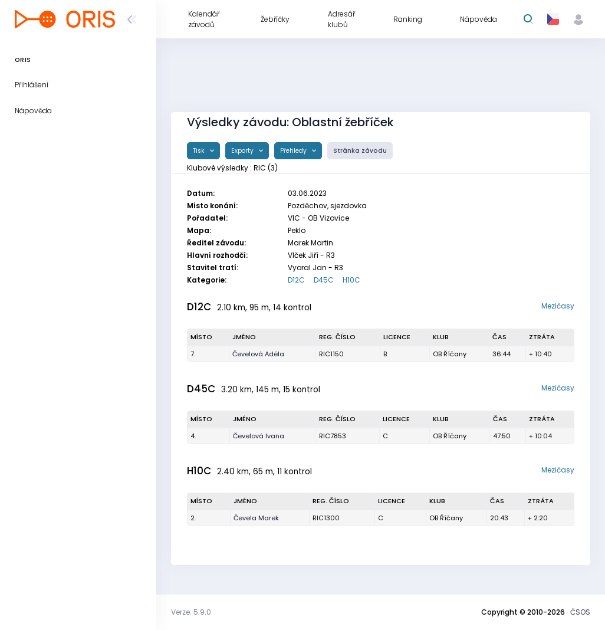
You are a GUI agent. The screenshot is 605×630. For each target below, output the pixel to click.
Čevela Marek (256, 518)
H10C (351, 280)
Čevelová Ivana (258, 436)
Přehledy (294, 150)
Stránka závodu (360, 150)
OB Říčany (449, 354)
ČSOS (580, 612)
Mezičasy (557, 306)
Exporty (243, 150)
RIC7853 (332, 436)
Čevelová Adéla (258, 354)
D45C (324, 280)
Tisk (199, 150)
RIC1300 (326, 518)
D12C (296, 280)
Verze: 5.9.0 (191, 612)
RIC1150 (331, 354)
